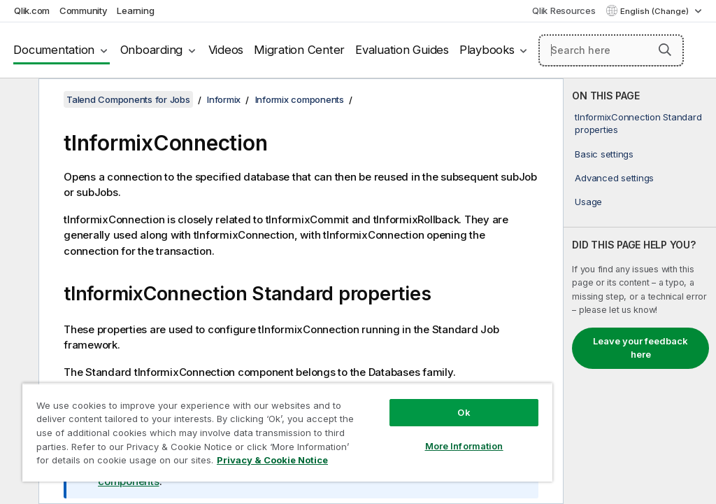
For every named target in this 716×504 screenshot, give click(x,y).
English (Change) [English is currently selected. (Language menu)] (655, 11)
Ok (463, 412)
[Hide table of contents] (17, 100)
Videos (226, 50)
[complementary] (640, 291)
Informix (224, 99)
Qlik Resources (564, 10)
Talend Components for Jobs (128, 99)
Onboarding (151, 50)
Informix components (299, 99)
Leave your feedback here (640, 347)
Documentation (53, 50)
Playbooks (487, 50)
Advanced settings (614, 177)
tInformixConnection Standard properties (638, 123)
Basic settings (604, 154)
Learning (135, 10)
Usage (588, 201)
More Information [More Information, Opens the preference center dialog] (464, 445)
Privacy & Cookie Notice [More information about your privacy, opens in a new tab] (272, 459)
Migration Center (299, 50)
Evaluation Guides (402, 50)
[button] (664, 50)
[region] (287, 432)
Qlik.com (32, 10)
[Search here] (611, 50)
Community (83, 10)
